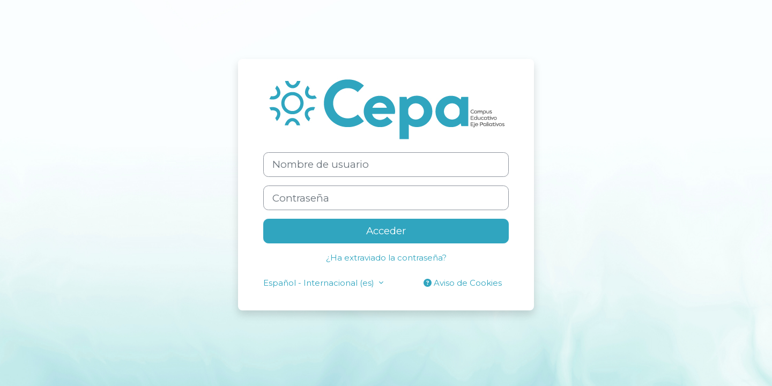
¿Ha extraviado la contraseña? (386, 258)
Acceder (386, 231)
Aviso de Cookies (463, 283)
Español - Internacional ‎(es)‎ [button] (319, 283)
